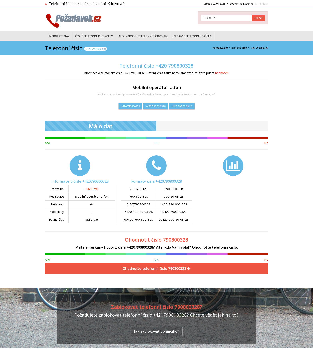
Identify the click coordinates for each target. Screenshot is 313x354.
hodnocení (222, 73)
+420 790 (92, 189)
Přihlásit (263, 3)
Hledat (258, 18)
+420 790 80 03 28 (182, 106)
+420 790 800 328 (156, 106)
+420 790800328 (130, 106)
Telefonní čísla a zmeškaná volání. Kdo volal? (87, 3)
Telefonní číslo (238, 48)
